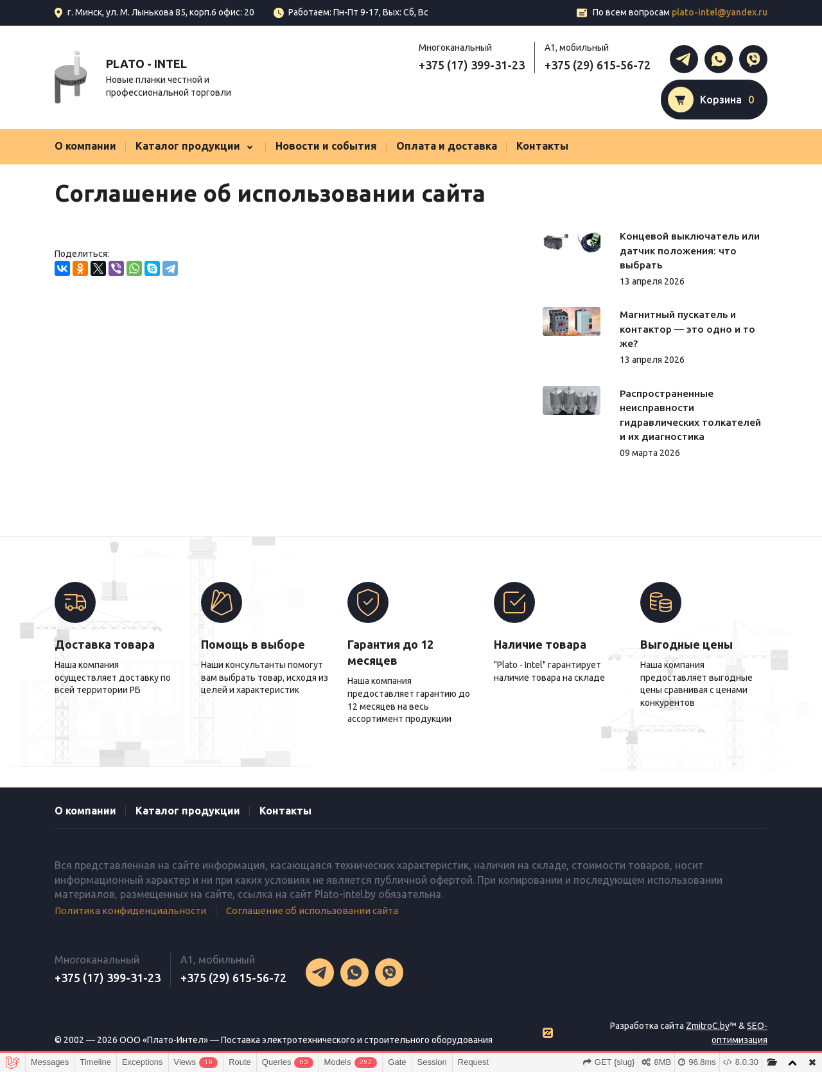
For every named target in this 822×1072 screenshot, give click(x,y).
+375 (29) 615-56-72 (598, 64)
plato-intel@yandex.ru (719, 12)
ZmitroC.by (708, 1025)
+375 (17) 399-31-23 (472, 64)
